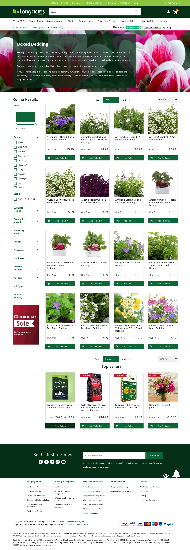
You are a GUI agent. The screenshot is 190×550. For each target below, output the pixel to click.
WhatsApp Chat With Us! (150, 487)
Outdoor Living (86, 21)
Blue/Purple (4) (24, 146)
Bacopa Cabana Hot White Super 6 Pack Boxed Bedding (162, 265)
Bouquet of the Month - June (161, 406)
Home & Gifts (147, 21)
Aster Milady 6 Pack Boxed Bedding (94, 264)
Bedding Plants (39, 27)
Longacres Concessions (149, 500)
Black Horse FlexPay (35, 511)
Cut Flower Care (61, 487)
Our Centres (77, 2)
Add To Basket (58, 158)
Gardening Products (108, 21)
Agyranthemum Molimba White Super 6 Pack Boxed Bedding (94, 139)
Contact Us (124, 2)
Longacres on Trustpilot (121, 491)
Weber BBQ (18, 21)
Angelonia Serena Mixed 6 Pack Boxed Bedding (128, 201)
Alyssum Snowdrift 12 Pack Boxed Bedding (162, 138)
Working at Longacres (92, 500)
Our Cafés (111, 2)
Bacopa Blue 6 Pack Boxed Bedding (128, 264)
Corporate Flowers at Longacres (63, 505)
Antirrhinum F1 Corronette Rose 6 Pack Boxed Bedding (60, 265)
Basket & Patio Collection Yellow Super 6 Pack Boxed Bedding (128, 328)
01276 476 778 (172, 2)
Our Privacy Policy (34, 487)
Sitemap (143, 495)
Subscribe (154, 455)
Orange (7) (22, 169)
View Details (60, 426)
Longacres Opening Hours (94, 495)
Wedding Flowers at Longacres (63, 492)
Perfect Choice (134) (26, 199)
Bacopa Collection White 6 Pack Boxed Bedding (94, 327)
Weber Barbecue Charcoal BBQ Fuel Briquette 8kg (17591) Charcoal (94, 408)
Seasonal (162, 21)
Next (124, 100)
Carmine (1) (23, 151)
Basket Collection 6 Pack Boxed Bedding (161, 327)
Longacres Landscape (120, 487)
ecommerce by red (76, 521)
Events (64, 2)
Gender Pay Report (91, 513)
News (55, 2)
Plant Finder (144, 491)
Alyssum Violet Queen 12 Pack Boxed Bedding (93, 201)
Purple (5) (22, 178)
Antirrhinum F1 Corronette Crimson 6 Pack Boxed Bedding (162, 202)
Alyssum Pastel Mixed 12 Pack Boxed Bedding (127, 138)
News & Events (89, 487)
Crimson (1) (23, 156)
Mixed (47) (22, 165)
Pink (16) (22, 174)
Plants (71, 21)
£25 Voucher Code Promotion (34, 505)
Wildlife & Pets (129, 21)
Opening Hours (94, 2)
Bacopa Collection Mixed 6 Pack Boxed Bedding (60, 327)
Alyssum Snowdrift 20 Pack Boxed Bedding (60, 201)
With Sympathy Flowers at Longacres (65, 499)
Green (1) (22, 160)
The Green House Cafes (93, 504)
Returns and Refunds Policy (38, 500)
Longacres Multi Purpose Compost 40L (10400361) (127, 406)
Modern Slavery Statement (94, 509)
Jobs (136, 2)
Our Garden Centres (91, 491)
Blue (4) (21, 142)
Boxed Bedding (57, 27)
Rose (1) (21, 187)
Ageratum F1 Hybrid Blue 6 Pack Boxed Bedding (60, 138)
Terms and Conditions (36, 495)
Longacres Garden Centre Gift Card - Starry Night (59, 406)
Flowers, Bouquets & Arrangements (46, 21)
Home (15, 27)
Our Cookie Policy (34, 491)
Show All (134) (111, 99)
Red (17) (21, 183)
